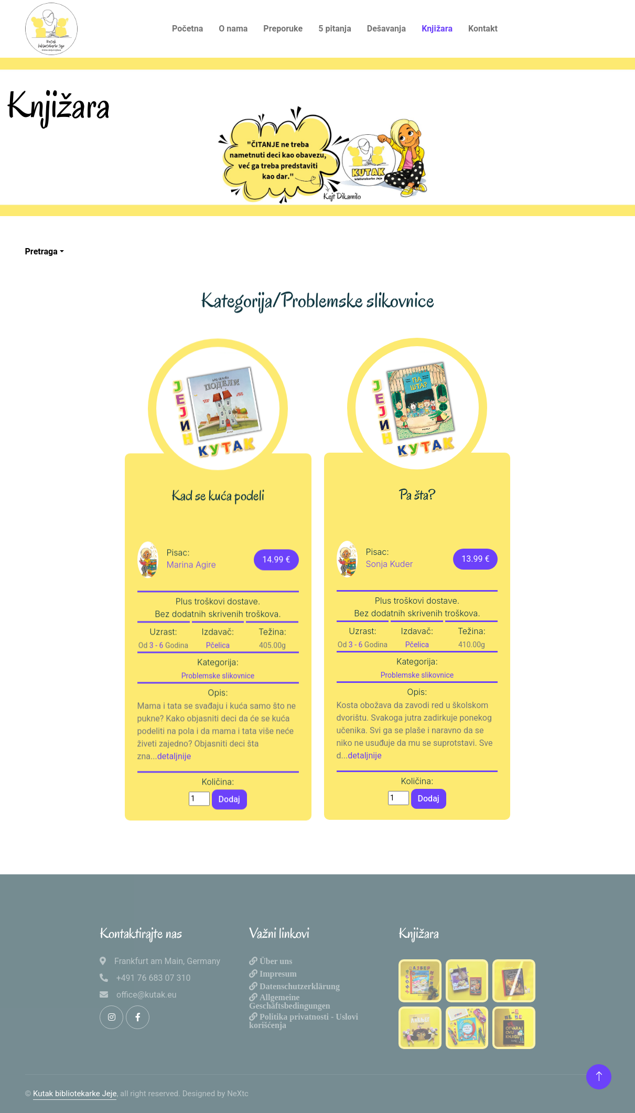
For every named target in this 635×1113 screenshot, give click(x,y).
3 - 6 (156, 690)
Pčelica (218, 690)
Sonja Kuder (389, 564)
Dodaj (229, 844)
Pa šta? (417, 495)
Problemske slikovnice (217, 720)
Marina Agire (191, 609)
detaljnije (174, 801)
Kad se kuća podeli (217, 541)
